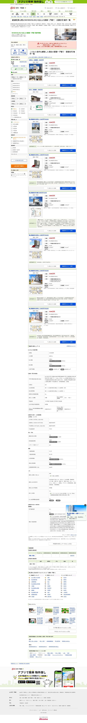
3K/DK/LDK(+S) (16, 87)
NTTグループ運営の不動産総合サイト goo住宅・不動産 (22, 4)
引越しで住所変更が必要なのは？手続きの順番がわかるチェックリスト (56, 621)
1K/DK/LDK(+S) (16, 83)
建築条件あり (16, 143)
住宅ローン (54, 700)
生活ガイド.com (73, 534)
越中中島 (49, 596)
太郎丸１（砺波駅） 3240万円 (36, 60)
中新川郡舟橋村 (67, 594)
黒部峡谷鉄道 (34, 594)
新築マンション (22, 700)
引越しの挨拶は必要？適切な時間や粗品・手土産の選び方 (72, 621)
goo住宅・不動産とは (23, 692)
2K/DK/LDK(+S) (16, 85)
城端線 (32, 590)
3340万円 (72, 555)
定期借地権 (15, 151)
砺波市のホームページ (71, 346)
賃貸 (68, 653)
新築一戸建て (50, 653)
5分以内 (15, 111)
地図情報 (68, 705)
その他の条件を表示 (18, 160)
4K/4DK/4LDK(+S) (43, 646)
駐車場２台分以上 (66, 641)
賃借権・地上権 (16, 149)
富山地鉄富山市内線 (35, 583)
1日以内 (15, 126)
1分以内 (23, 108)
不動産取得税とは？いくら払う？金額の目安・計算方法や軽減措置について (56, 611)
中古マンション (29, 700)
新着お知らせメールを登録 (23, 52)
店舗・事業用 (33, 654)
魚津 (48, 592)
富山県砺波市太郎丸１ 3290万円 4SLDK (39, 154)
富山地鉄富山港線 (35, 588)
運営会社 (55, 710)
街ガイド (49, 705)
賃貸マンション (40, 697)
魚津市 (65, 590)
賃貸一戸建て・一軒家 (32, 697)
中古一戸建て (58, 653)
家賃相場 (32, 656)
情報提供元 (62, 692)
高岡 (48, 577)
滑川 (48, 583)
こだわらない (16, 122)
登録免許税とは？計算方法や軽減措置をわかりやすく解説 (72, 610)
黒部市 (65, 579)
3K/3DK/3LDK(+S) (33, 646)
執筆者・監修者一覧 (62, 705)
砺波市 (65, 583)
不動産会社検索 (68, 654)
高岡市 (65, 581)
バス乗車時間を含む (17, 117)
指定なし (15, 108)
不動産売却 (22, 703)
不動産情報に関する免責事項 (24, 663)
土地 (64, 653)
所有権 (14, 147)
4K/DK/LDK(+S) (16, 89)
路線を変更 (15, 66)
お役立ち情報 (12, 705)
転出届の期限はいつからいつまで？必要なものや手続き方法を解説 (40, 621)
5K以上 (14, 91)
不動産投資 (49, 700)
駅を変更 (23, 66)
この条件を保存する (15, 52)
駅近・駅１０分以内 (33, 641)
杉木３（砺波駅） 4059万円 (36, 89)
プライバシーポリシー (33, 710)
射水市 (65, 586)
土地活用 (26, 703)
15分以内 (23, 113)
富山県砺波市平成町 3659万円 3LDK (38, 192)
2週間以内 (15, 132)
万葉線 (32, 586)
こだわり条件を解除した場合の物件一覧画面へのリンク (40, 57)
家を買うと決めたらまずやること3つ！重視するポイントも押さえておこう (40, 611)
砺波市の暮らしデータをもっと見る (63, 543)
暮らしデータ (39, 656)
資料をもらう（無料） (68, 85)
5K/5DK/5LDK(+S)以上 (54, 646)
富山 (48, 581)
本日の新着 (15, 124)
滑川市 (65, 588)
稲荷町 (49, 586)
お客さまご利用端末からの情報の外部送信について (37, 692)
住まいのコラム (55, 705)
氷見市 (65, 596)
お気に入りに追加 (51, 85)
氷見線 (32, 596)
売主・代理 (42, 641)
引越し (23, 705)
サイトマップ (50, 710)
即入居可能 (57, 641)
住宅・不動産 (47, 654)
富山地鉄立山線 (34, 592)
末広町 (49, 594)
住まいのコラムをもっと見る (63, 631)
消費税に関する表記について (36, 695)
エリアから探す (19, 69)
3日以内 (15, 128)
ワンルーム (15, 93)
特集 (20, 705)
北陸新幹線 (33, 581)
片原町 (49, 579)
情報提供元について (14, 663)
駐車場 (45, 697)
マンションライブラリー (58, 654)
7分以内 (23, 111)
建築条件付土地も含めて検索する (19, 138)
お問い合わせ (44, 710)
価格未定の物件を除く (17, 78)
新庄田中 (49, 588)
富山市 (65, 577)
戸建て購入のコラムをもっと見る (63, 627)
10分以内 (15, 113)
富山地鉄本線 (34, 579)
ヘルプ (40, 710)
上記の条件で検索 (19, 166)
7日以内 (15, 130)
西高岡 (49, 590)
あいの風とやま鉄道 (35, 577)
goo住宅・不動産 (12, 692)
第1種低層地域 (50, 641)
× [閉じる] (85, 505)
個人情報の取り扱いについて (25, 695)
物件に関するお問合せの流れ (53, 692)
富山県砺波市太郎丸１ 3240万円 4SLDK (39, 119)
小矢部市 (65, 592)
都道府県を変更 (23, 61)
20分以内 (15, 115)
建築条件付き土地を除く (18, 141)
